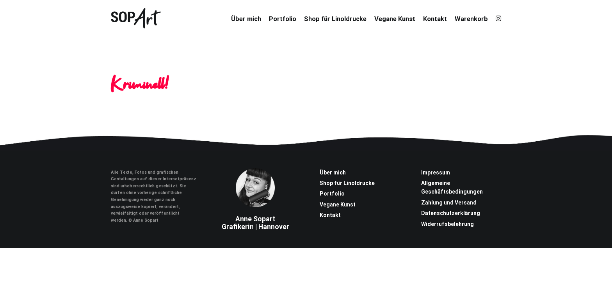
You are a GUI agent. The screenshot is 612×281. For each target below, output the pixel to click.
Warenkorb (471, 19)
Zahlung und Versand (449, 202)
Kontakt (435, 19)
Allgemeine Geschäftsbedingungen (452, 187)
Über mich (246, 19)
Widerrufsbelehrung (447, 224)
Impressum (435, 172)
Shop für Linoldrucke (335, 19)
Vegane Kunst (394, 19)
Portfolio (282, 19)
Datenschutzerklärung (450, 213)
